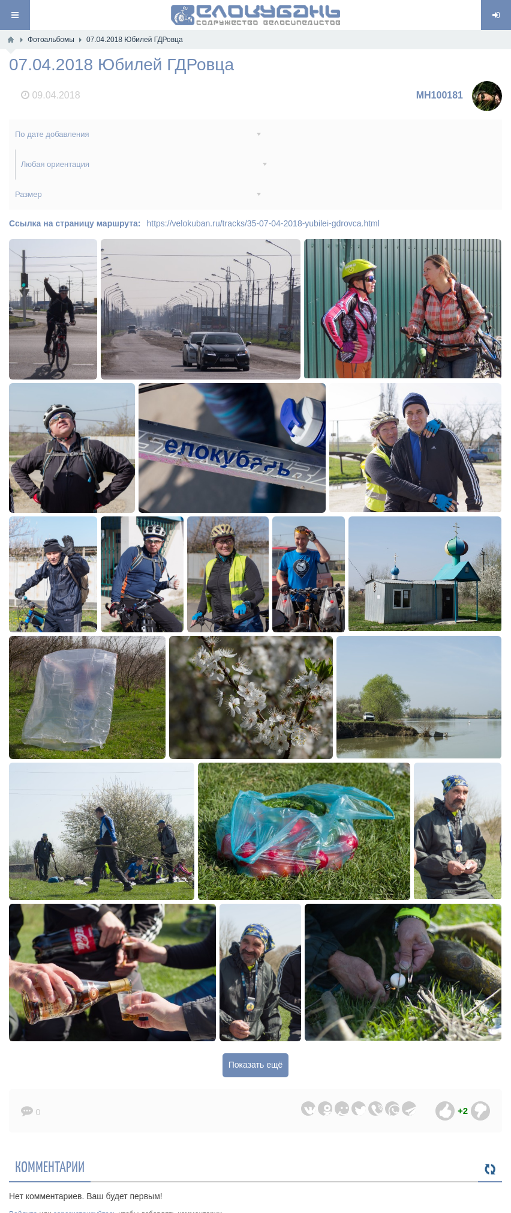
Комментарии (50, 1136)
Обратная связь (340, 1202)
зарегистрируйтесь (84, 1184)
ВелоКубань (212, 1202)
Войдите (23, 1184)
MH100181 (439, 95)
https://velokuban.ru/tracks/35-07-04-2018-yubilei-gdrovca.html (263, 193)
